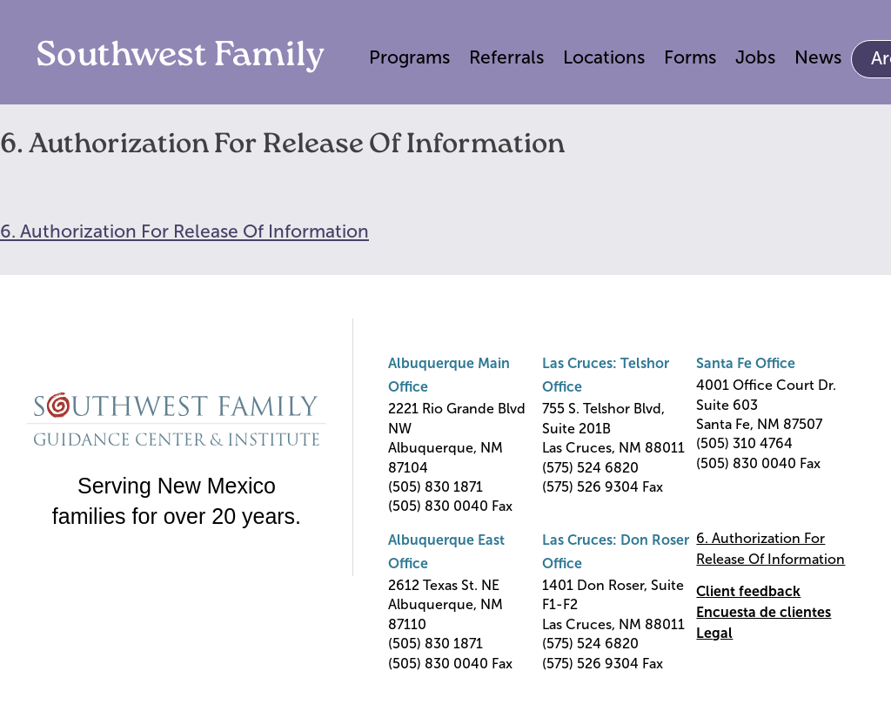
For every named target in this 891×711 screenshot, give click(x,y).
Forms (690, 57)
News (817, 57)
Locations (604, 57)
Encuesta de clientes (763, 612)
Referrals (506, 57)
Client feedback (748, 591)
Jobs (755, 57)
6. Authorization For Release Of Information (184, 231)
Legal (714, 633)
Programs (409, 57)
